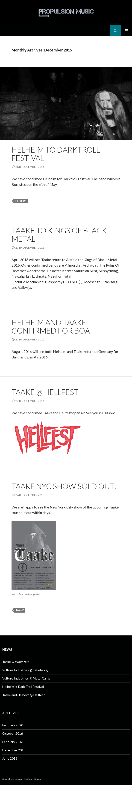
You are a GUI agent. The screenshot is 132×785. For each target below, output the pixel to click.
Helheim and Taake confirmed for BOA (51, 326)
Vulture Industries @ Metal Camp (26, 678)
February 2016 (12, 742)
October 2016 (12, 733)
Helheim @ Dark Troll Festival (23, 687)
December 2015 (13, 750)
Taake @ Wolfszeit (15, 662)
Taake (19, 610)
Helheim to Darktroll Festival (56, 153)
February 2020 (12, 725)
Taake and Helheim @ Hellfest (23, 695)
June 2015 (9, 758)
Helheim (20, 200)
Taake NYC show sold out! (64, 486)
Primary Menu (126, 30)
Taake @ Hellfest (45, 392)
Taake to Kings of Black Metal (59, 234)
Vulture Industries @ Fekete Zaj (25, 670)
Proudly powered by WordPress (21, 779)
